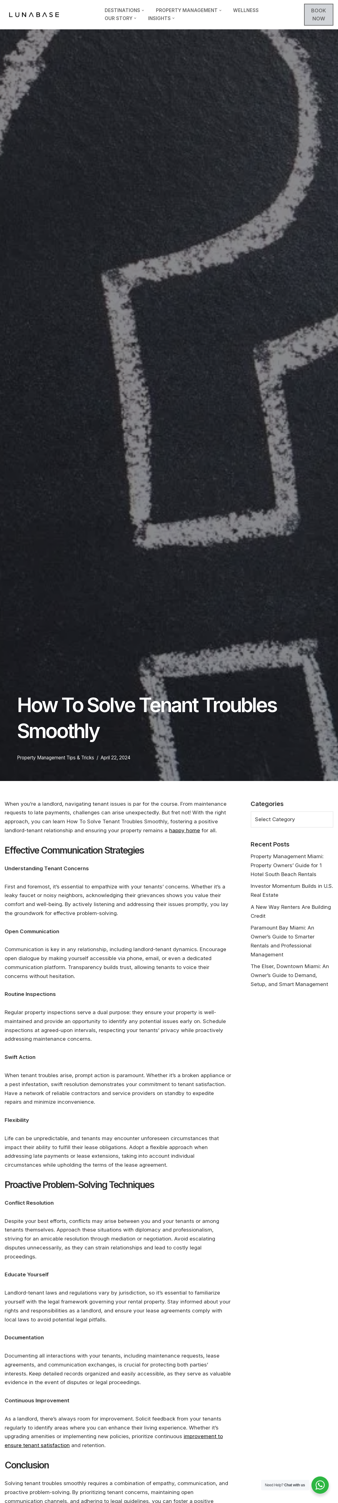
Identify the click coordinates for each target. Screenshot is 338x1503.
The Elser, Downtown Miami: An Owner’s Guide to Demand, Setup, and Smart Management (290, 976)
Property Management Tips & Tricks (55, 758)
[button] (143, 10)
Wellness (246, 10)
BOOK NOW (318, 14)
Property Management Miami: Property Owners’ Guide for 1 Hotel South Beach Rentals (287, 865)
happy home (184, 830)
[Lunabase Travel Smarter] (34, 15)
